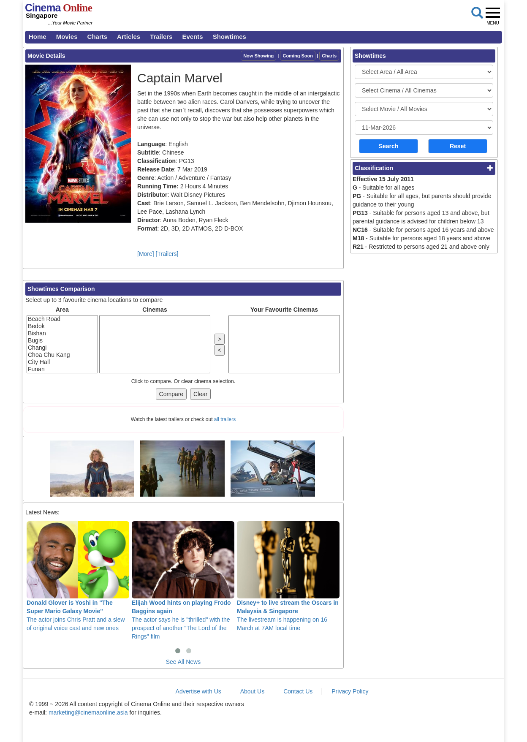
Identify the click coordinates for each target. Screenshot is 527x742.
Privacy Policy (349, 691)
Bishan (62, 333)
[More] (145, 253)
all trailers (225, 419)
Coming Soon (298, 55)
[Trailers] (167, 253)
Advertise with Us (198, 691)
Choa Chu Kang (62, 355)
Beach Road (62, 319)
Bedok (62, 326)
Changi (62, 347)
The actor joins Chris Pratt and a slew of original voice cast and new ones (78, 576)
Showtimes (229, 36)
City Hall (62, 362)
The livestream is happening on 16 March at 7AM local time (288, 576)
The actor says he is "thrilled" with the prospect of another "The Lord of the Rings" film (183, 580)
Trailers (161, 36)
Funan (62, 369)
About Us (252, 691)
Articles (128, 36)
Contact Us (297, 691)
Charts (97, 36)
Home (37, 36)
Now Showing (258, 55)
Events (192, 36)
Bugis (62, 340)
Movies (67, 36)
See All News (183, 661)
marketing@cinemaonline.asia (88, 712)
